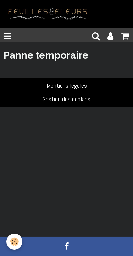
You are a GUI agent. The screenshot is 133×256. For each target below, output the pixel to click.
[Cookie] (14, 242)
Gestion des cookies (66, 99)
